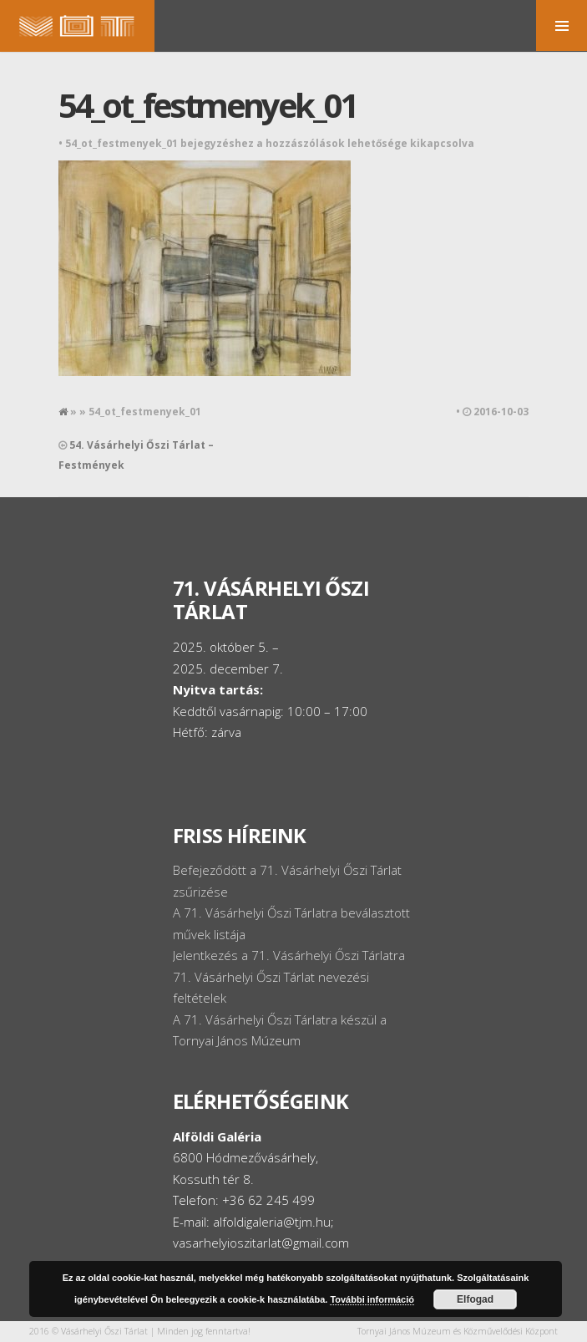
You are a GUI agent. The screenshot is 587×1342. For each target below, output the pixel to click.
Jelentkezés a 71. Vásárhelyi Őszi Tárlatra (289, 955)
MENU (561, 25)
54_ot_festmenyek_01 (207, 105)
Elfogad (475, 1299)
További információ (372, 1299)
